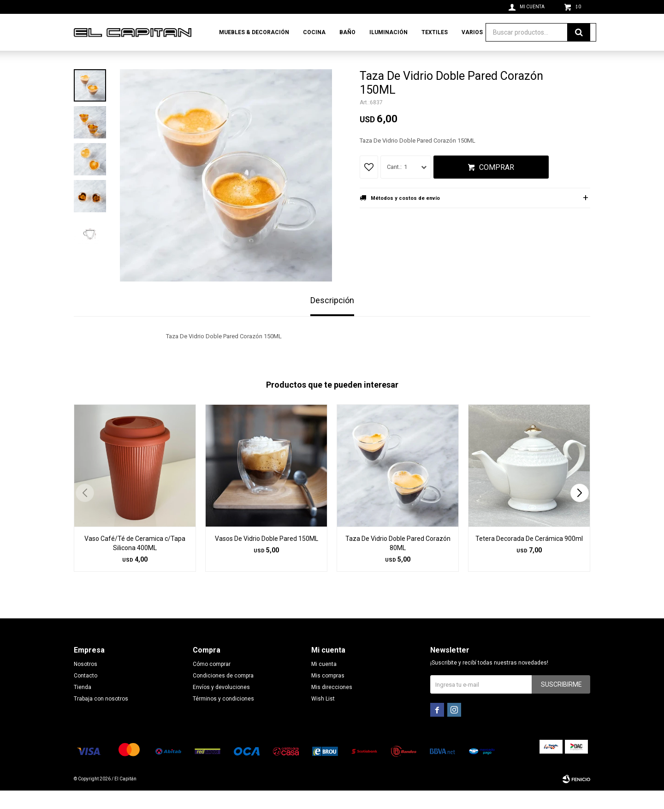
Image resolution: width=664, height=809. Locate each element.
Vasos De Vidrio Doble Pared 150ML (266, 557)
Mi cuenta (324, 682)
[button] (579, 511)
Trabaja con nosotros (101, 717)
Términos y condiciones (223, 717)
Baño (347, 32)
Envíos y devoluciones (221, 705)
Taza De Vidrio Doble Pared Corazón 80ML (398, 561)
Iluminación (388, 32)
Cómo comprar (212, 682)
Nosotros (85, 682)
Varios (472, 32)
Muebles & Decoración (254, 32)
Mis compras (327, 694)
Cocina (314, 32)
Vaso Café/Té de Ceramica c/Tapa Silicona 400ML (134, 561)
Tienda (82, 705)
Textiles (434, 32)
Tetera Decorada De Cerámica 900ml (529, 557)
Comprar (496, 185)
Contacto (85, 694)
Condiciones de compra (223, 694)
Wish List (323, 717)
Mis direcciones (331, 705)
